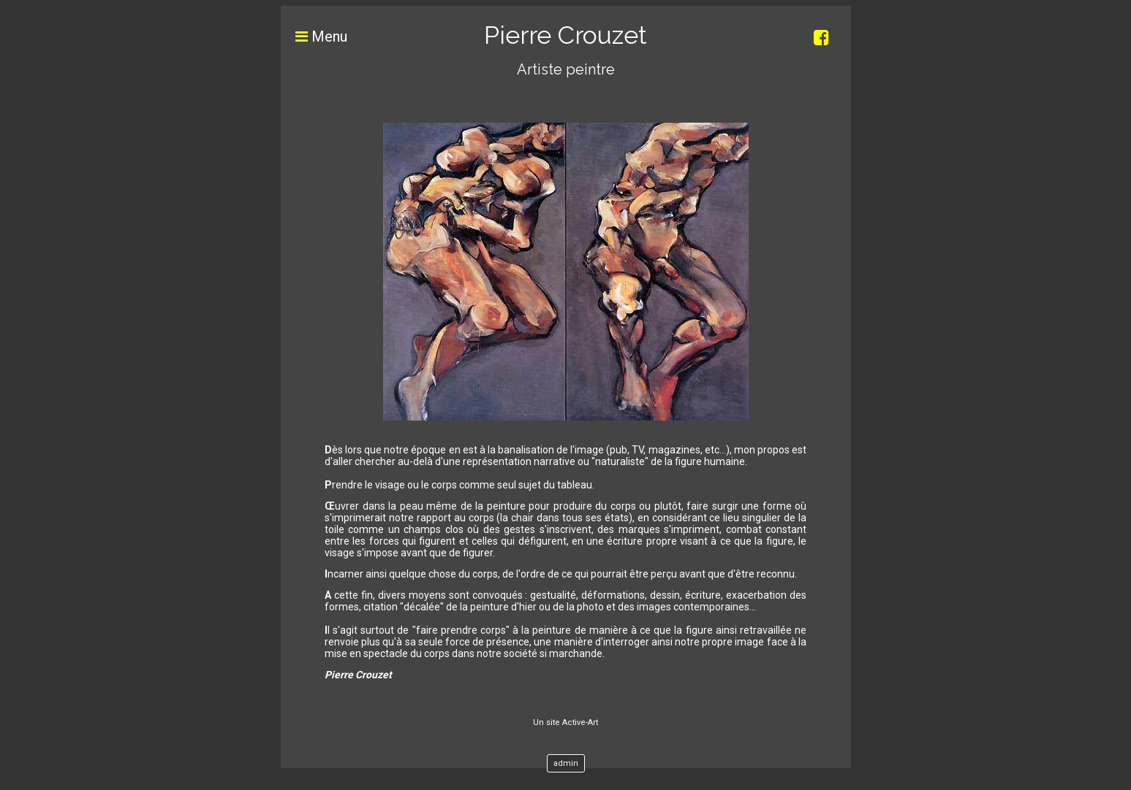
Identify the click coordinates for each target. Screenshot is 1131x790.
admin (565, 763)
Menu (314, 36)
